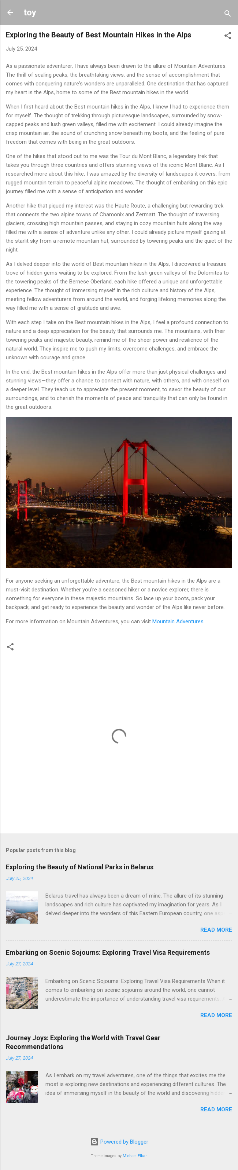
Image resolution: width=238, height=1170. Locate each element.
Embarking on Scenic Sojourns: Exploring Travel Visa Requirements (108, 952)
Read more (216, 930)
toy (29, 12)
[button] (227, 37)
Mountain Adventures (178, 621)
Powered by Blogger (119, 1141)
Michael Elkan (135, 1156)
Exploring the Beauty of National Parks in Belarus (79, 867)
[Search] (227, 15)
